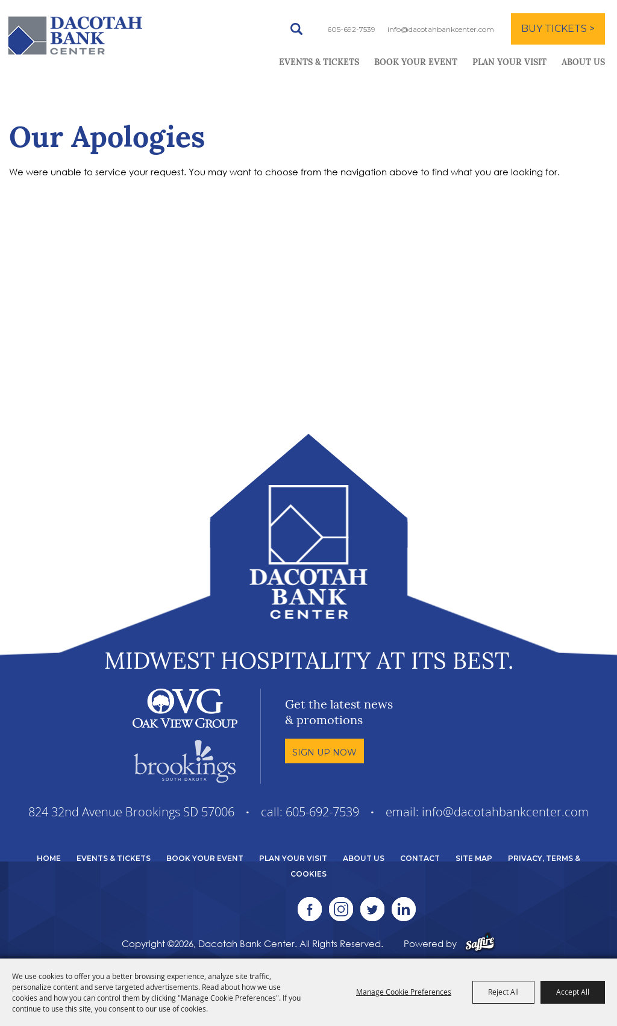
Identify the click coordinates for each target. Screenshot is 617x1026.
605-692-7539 (351, 29)
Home (49, 858)
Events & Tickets (319, 62)
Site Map (474, 858)
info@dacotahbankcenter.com (440, 29)
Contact (420, 858)
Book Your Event (415, 62)
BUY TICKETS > (558, 28)
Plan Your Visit (509, 62)
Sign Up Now (324, 752)
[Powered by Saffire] (480, 943)
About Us (583, 62)
